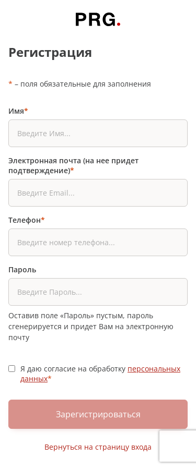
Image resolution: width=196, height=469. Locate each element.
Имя (18, 111)
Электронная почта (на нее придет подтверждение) (73, 165)
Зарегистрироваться (98, 414)
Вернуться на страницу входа (98, 447)
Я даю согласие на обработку (100, 373)
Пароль (22, 269)
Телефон (26, 220)
